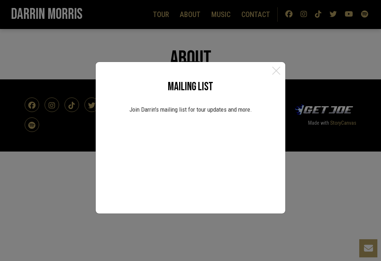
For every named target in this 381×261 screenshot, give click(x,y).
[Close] (276, 71)
